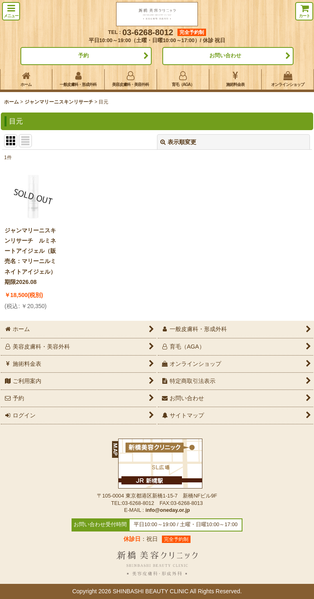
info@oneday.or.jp (168, 510)
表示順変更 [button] (178, 142)
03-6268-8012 (147, 32)
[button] (11, 11)
